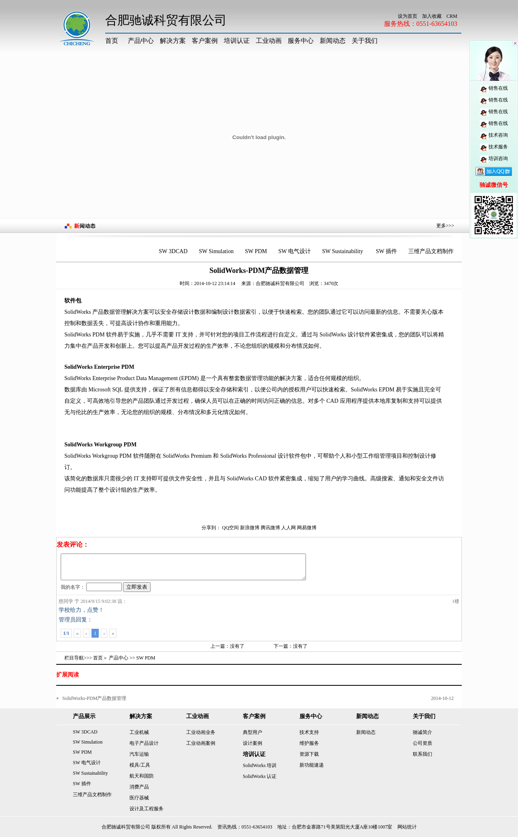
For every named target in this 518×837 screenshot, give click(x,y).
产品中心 (141, 40)
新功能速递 (311, 765)
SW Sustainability (343, 251)
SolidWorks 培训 (259, 765)
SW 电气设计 (294, 251)
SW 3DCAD (173, 251)
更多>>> (445, 225)
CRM (451, 16)
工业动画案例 (200, 743)
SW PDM (256, 251)
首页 (111, 40)
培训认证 (237, 40)
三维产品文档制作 (431, 251)
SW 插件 (386, 251)
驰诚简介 (422, 732)
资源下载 (309, 754)
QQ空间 (230, 528)
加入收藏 (432, 16)
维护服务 (309, 743)
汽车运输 (139, 754)
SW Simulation (216, 251)
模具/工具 (140, 765)
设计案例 (252, 743)
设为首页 (407, 16)
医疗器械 (139, 798)
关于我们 (365, 40)
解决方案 (173, 40)
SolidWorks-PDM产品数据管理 (94, 698)
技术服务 (494, 147)
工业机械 (139, 732)
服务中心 (301, 40)
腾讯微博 (270, 528)
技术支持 (309, 732)
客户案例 (205, 40)
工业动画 (269, 40)
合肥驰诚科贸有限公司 (280, 283)
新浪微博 (249, 528)
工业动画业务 (200, 732)
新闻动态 (333, 40)
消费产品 (139, 787)
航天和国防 (142, 776)
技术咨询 (494, 135)
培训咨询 (494, 158)
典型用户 (252, 732)
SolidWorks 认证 (259, 776)
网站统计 (407, 827)
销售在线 (494, 88)
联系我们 (422, 754)
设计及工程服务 (146, 809)
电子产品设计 (144, 743)
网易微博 (306, 528)
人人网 (288, 528)
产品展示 (84, 716)
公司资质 (422, 743)
